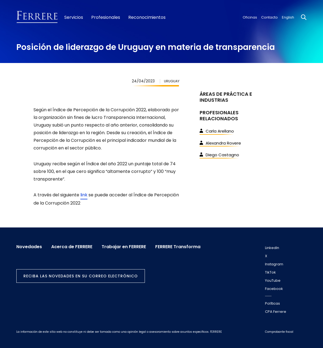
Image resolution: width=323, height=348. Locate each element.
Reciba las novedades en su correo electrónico (80, 276)
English (288, 17)
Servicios (73, 17)
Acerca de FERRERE (71, 247)
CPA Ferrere (275, 311)
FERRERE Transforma (177, 247)
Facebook (274, 288)
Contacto (269, 17)
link (83, 195)
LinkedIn (272, 247)
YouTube (273, 280)
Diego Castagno (219, 155)
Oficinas (250, 17)
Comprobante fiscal (279, 332)
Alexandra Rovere (220, 143)
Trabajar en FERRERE (124, 247)
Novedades (29, 247)
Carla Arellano (217, 131)
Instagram (274, 264)
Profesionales (105, 17)
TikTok (270, 272)
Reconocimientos (147, 17)
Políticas (272, 303)
